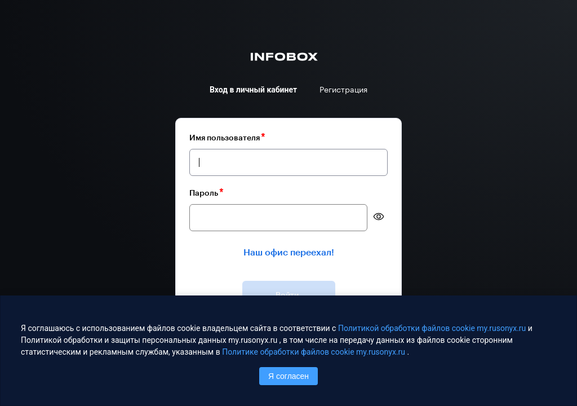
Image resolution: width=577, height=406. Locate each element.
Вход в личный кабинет (253, 89)
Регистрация (343, 89)
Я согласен (288, 376)
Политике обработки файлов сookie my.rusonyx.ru (314, 351)
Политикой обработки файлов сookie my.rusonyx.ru (433, 328)
